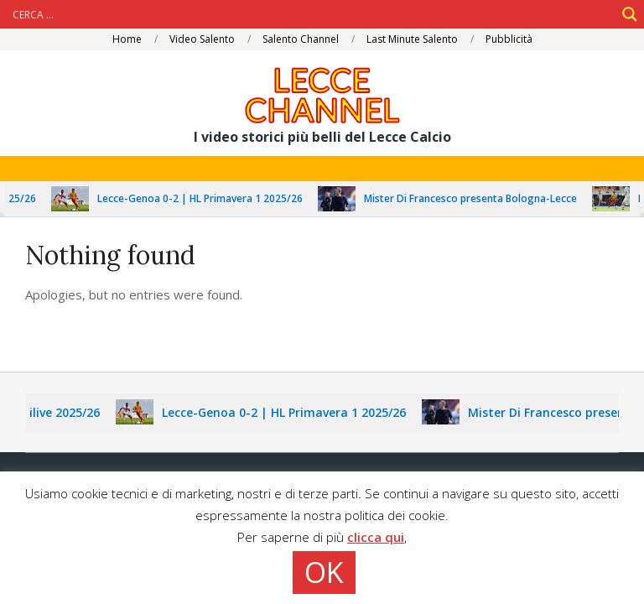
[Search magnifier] (629, 14)
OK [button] (324, 572)
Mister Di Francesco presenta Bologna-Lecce (474, 198)
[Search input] (312, 14)
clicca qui (375, 536)
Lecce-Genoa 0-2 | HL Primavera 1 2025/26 (204, 198)
